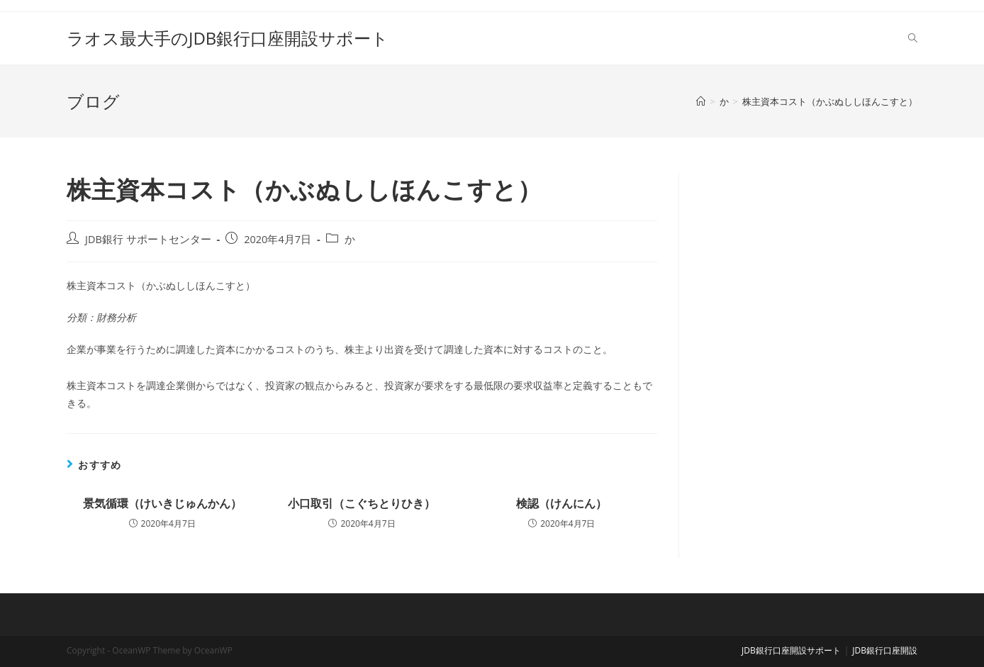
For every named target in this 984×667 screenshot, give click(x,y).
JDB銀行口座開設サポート (791, 650)
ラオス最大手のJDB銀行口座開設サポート (227, 38)
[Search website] (913, 38)
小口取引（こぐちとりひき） (361, 503)
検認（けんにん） (561, 503)
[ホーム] (700, 101)
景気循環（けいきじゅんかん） (162, 503)
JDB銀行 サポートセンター (148, 239)
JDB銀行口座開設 (884, 650)
